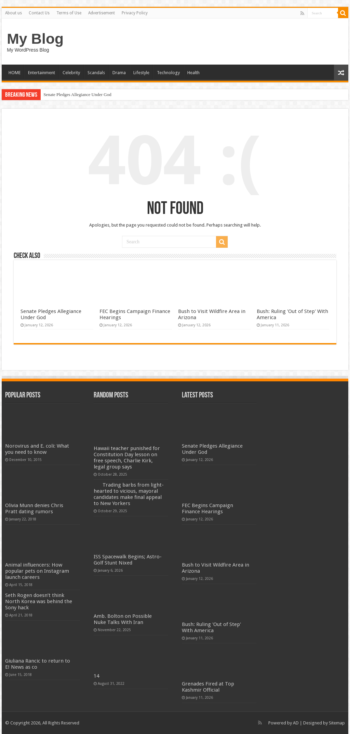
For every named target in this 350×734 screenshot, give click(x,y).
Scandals (96, 72)
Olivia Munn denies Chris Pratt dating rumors (34, 508)
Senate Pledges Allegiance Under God (77, 94)
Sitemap (337, 722)
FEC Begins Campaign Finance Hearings (207, 508)
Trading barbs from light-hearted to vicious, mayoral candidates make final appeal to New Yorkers (129, 494)
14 (96, 676)
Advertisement (101, 13)
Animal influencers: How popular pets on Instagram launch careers (37, 571)
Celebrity (71, 72)
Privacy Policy (135, 13)
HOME (15, 72)
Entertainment (41, 72)
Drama (119, 72)
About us (13, 13)
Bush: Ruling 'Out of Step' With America (211, 627)
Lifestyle (141, 72)
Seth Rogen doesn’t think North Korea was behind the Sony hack (38, 601)
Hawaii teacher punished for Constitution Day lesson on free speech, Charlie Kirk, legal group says (127, 457)
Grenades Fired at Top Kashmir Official (208, 687)
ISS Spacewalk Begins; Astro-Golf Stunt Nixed (128, 560)
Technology (168, 72)
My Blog (35, 38)
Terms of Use (68, 13)
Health (193, 72)
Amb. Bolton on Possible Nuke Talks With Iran (123, 619)
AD (296, 722)
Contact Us (39, 13)
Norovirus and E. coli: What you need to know (37, 449)
